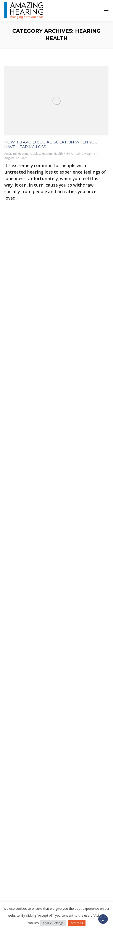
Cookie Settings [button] (53, 923)
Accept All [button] (77, 923)
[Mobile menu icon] (106, 10)
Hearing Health (52, 153)
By (80, 153)
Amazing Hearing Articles (22, 153)
